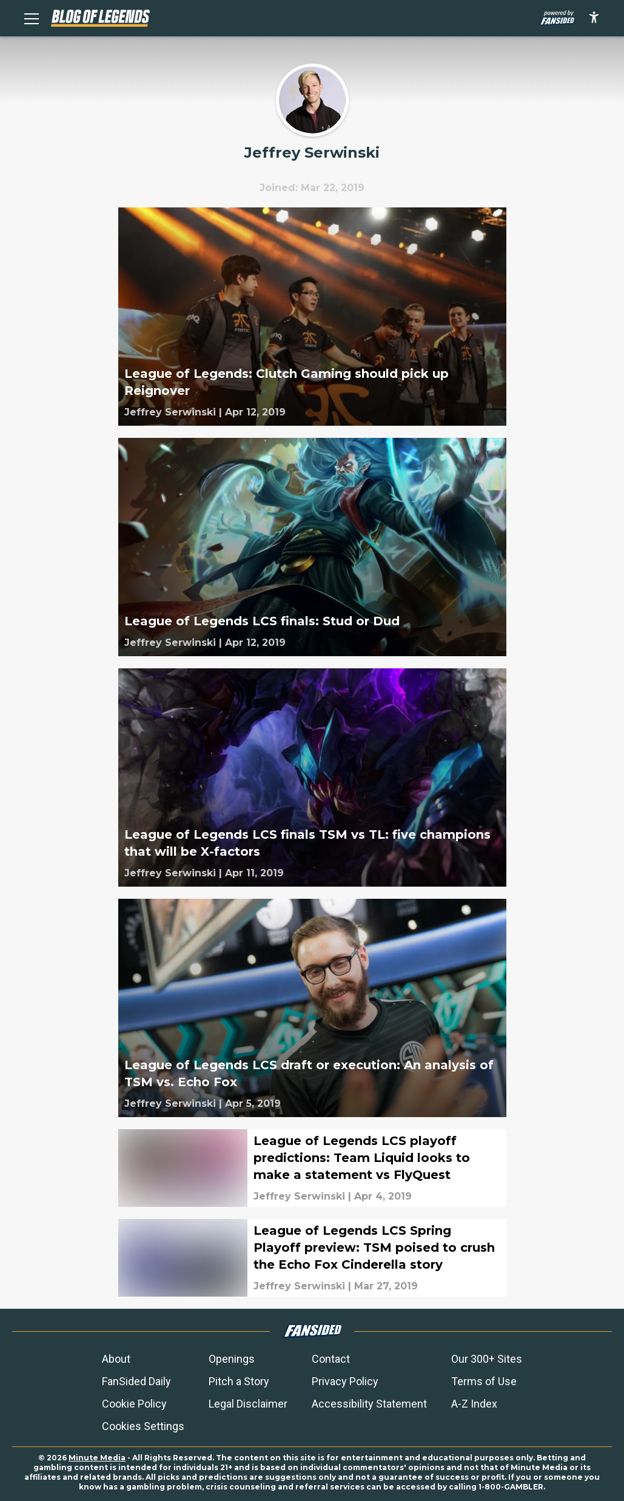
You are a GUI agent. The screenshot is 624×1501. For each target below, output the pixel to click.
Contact (331, 1358)
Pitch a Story (239, 1381)
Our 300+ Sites (486, 1358)
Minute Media (97, 1457)
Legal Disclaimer (248, 1403)
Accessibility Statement (369, 1403)
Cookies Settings (143, 1426)
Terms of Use (484, 1381)
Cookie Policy (134, 1403)
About (116, 1358)
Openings (232, 1358)
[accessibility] (594, 18)
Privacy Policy (345, 1381)
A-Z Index (474, 1403)
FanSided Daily (136, 1381)
